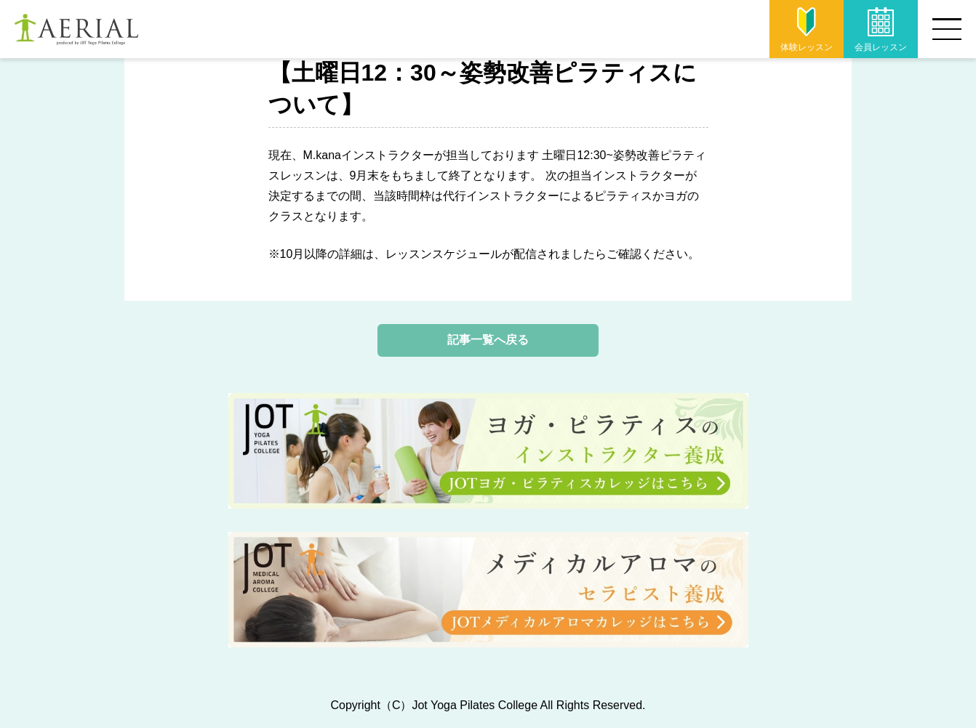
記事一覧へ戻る (488, 339)
